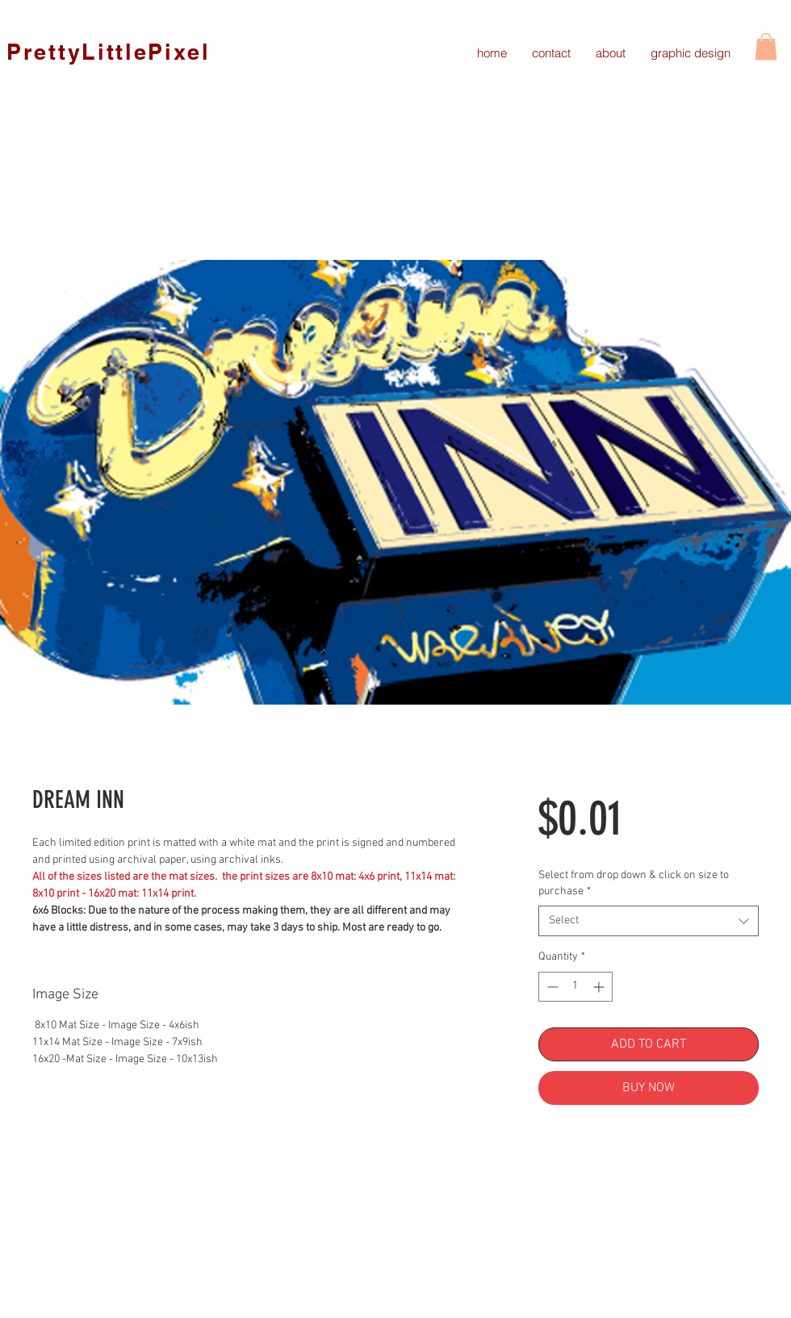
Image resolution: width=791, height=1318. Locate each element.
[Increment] (600, 987)
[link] (766, 46)
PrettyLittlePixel (108, 52)
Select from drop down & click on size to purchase (633, 883)
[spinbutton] (575, 987)
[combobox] (648, 921)
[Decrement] (551, 987)
